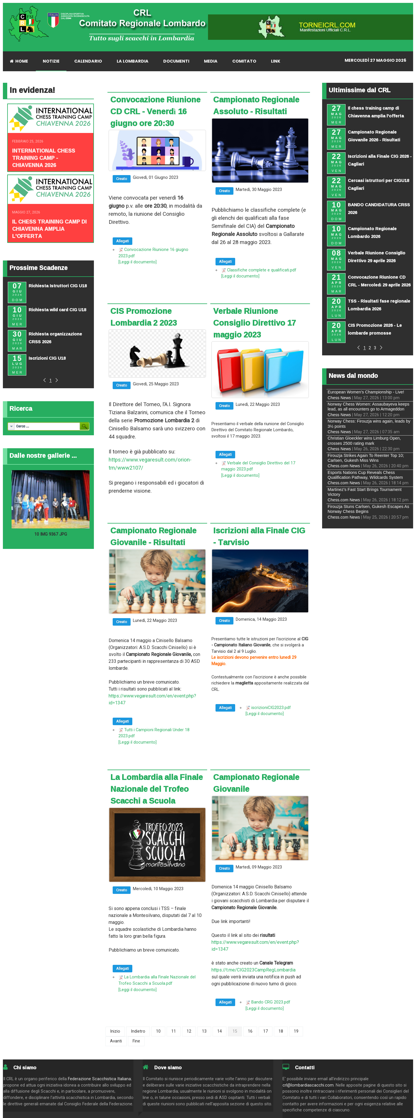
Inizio (115, 1031)
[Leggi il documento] (137, 262)
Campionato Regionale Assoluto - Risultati (256, 105)
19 (296, 1031)
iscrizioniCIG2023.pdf (271, 707)
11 (173, 1031)
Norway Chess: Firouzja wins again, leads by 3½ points (369, 423)
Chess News (339, 397)
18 (280, 1031)
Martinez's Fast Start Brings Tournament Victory (365, 492)
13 (204, 1031)
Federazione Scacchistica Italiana (99, 1078)
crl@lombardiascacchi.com (308, 1085)
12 (189, 1031)
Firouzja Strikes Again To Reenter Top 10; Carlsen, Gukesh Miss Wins (366, 458)
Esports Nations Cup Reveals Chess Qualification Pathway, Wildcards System (365, 475)
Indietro (138, 1031)
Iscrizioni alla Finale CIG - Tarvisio (259, 536)
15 (235, 1031)
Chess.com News (344, 466)
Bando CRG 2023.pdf (270, 1002)
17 (265, 1031)
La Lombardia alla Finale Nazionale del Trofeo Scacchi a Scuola (156, 789)
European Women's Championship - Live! (366, 392)
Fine (136, 1041)
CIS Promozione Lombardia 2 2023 (143, 316)
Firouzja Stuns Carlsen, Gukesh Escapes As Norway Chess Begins (368, 509)
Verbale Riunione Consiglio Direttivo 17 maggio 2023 (254, 322)
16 (250, 1031)
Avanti (116, 1041)
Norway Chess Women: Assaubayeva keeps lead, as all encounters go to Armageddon (368, 406)
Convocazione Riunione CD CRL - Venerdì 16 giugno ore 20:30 (155, 111)
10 (158, 1031)
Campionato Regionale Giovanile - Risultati (153, 536)
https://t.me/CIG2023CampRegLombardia (253, 970)
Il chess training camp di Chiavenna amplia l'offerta (49, 229)
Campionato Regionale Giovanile (256, 783)
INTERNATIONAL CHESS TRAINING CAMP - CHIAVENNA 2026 (43, 158)
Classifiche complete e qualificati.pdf (261, 270)
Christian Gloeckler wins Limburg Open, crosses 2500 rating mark (364, 440)
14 (219, 1031)
